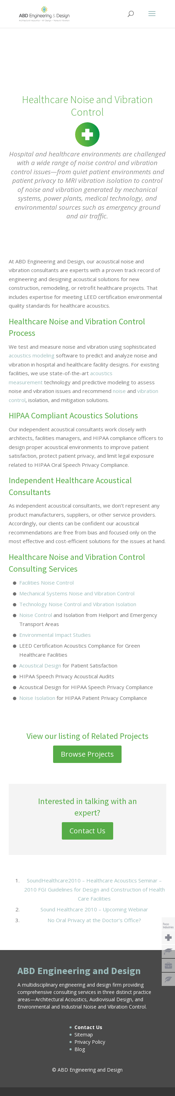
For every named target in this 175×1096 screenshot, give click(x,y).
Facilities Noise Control (46, 582)
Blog (79, 1049)
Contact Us (87, 830)
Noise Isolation (37, 697)
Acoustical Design (40, 665)
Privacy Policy (89, 1042)
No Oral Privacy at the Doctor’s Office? (94, 920)
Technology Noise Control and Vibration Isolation (77, 604)
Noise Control (35, 614)
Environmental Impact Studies (55, 634)
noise (119, 390)
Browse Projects (87, 754)
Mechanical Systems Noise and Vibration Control (76, 593)
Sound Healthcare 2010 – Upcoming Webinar (94, 909)
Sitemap (83, 1034)
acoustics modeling (31, 355)
